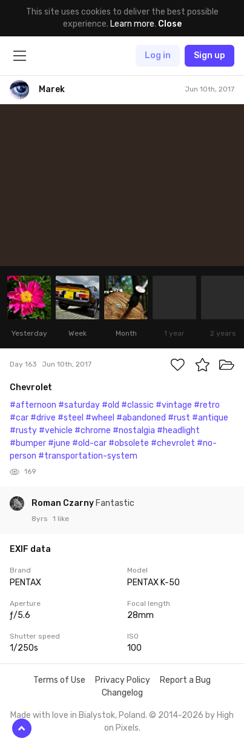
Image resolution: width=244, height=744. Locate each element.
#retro (207, 405)
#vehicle (56, 430)
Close (170, 24)
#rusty (23, 430)
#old (110, 405)
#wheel (99, 418)
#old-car (89, 443)
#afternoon (33, 405)
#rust (179, 418)
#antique (210, 418)
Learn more (132, 24)
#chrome (92, 430)
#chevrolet (173, 443)
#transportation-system (87, 456)
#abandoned (141, 418)
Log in (158, 55)
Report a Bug (185, 680)
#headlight (178, 430)
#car (19, 418)
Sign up (209, 55)
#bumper (28, 443)
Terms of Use (59, 680)
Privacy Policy (122, 680)
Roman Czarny (63, 503)
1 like (61, 518)
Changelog (122, 693)
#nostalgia (134, 430)
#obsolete (128, 443)
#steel (71, 418)
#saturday (79, 405)
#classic (137, 405)
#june (59, 443)
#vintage (174, 405)
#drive (43, 418)
